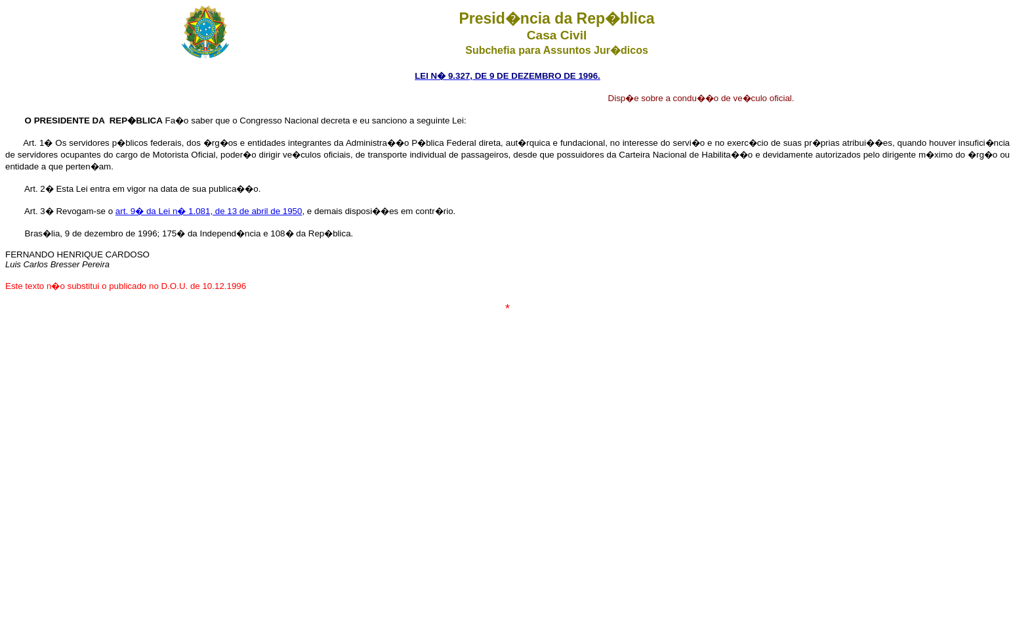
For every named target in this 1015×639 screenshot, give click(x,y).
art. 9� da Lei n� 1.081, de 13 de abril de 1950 (208, 211)
